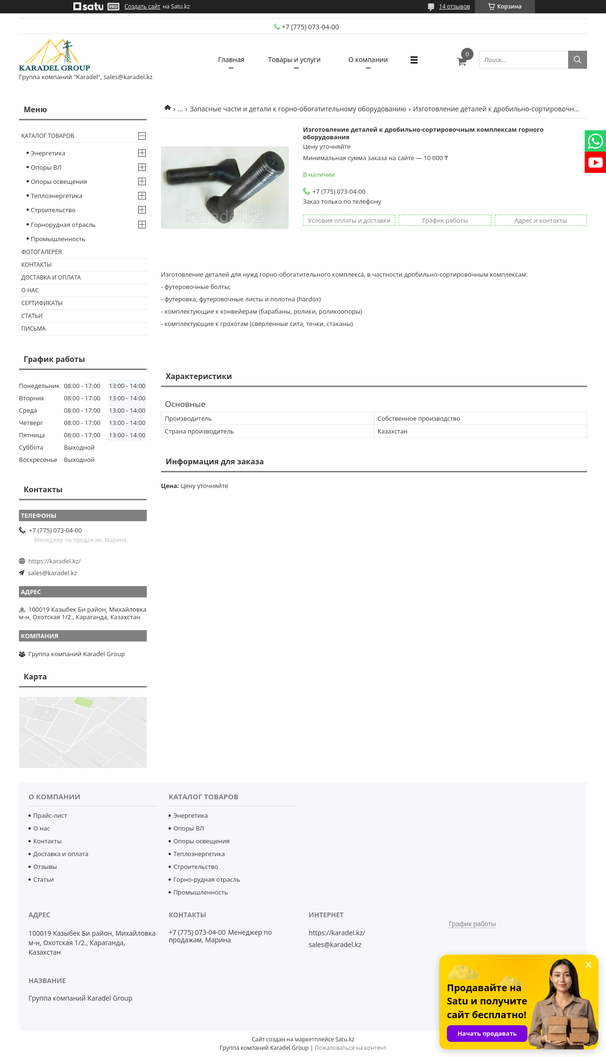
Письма (33, 329)
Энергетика (48, 153)
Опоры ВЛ (46, 167)
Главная (231, 59)
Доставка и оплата (51, 277)
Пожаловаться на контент (350, 1048)
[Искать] (577, 60)
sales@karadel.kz (52, 573)
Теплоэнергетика (56, 195)
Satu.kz (344, 1039)
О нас (29, 290)
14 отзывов (454, 6)
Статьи (32, 316)
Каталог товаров (47, 136)
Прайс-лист (50, 815)
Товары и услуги (294, 59)
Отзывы (45, 866)
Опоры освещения (59, 181)
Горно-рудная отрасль (206, 879)
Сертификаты (42, 303)
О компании (368, 59)
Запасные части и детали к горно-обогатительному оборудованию (298, 108)
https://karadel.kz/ (54, 561)
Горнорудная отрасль (63, 224)
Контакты (36, 265)
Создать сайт (142, 6)
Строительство (53, 210)
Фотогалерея (41, 252)
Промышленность (58, 239)
